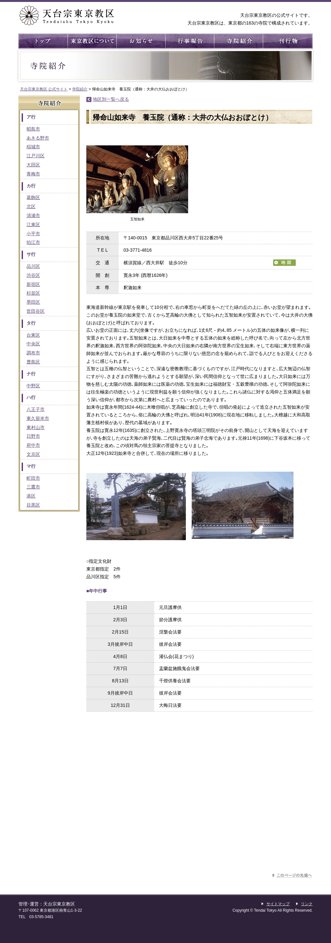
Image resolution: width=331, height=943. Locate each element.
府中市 (33, 445)
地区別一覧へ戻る (111, 99)
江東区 (33, 224)
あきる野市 (38, 138)
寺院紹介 (238, 41)
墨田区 (33, 302)
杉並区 (33, 293)
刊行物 (286, 41)
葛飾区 (33, 197)
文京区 (33, 454)
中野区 (33, 385)
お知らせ (140, 41)
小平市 (33, 233)
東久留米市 (38, 418)
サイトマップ (278, 904)
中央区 (33, 343)
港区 (31, 495)
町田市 (33, 478)
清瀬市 (33, 215)
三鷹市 (33, 486)
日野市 (33, 436)
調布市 (33, 352)
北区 (31, 206)
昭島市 (33, 128)
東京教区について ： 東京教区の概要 (91, 41)
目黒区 (33, 505)
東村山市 (36, 427)
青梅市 (33, 173)
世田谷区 (36, 311)
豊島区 (33, 361)
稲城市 (33, 146)
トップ (42, 41)
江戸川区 (36, 155)
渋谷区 (33, 275)
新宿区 (33, 284)
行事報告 (189, 41)
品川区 (33, 266)
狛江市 (33, 242)
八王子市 (36, 409)
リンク (307, 904)
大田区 (33, 164)
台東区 (33, 335)
